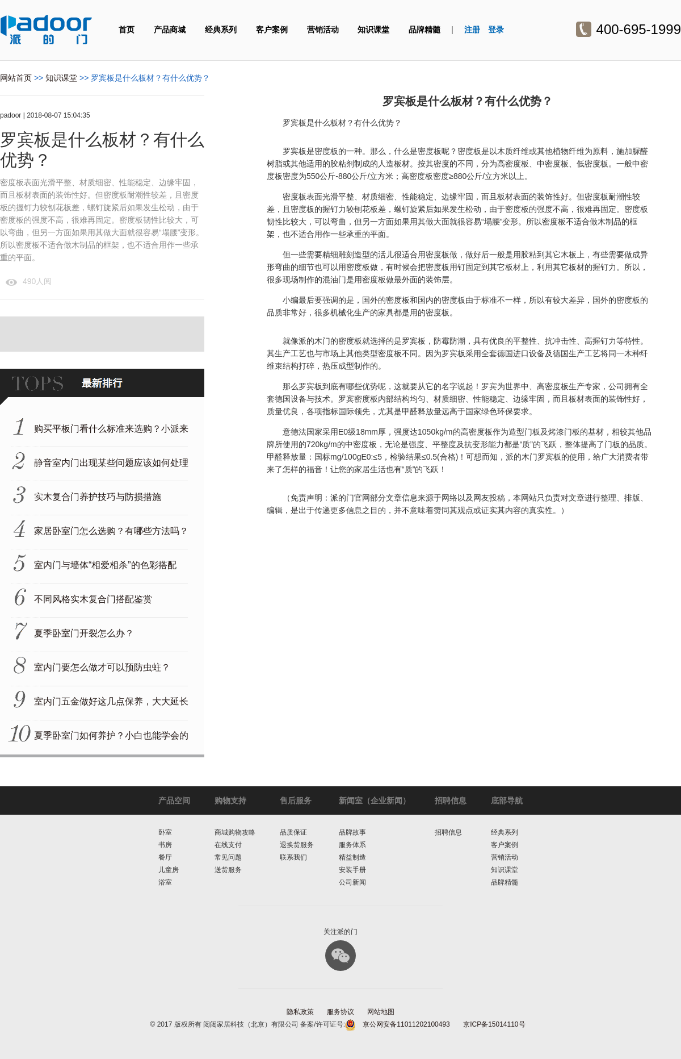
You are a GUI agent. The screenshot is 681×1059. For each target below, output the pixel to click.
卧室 (165, 832)
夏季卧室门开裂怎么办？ (84, 633)
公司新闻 (352, 882)
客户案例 (272, 29)
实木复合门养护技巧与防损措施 (97, 497)
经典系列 (221, 29)
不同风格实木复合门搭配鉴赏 (93, 599)
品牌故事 (352, 832)
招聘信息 (448, 832)
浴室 (165, 882)
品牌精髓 (424, 29)
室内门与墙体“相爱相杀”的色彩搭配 (105, 565)
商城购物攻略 (235, 832)
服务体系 (352, 845)
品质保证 (293, 832)
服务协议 (340, 1012)
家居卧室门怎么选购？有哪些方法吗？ (111, 531)
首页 (126, 29)
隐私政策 (300, 1012)
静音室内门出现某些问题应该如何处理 (111, 463)
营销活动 (323, 29)
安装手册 (352, 870)
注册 (472, 29)
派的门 (46, 29)
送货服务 (228, 870)
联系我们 (293, 857)
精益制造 (352, 857)
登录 (496, 29)
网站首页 (16, 77)
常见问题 (228, 857)
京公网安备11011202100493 (406, 1024)
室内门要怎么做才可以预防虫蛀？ (102, 667)
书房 (165, 845)
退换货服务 (297, 845)
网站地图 (380, 1012)
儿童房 (168, 870)
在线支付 (228, 845)
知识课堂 (373, 29)
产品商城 (170, 29)
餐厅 (165, 857)
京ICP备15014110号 (494, 1024)
